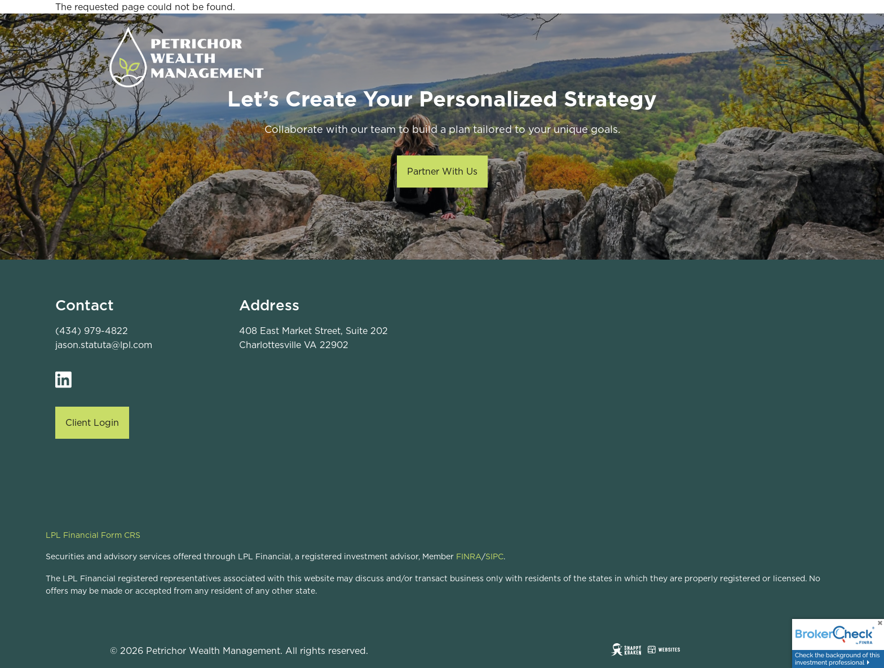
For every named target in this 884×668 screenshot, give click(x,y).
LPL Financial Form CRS (93, 535)
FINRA (468, 556)
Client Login (92, 422)
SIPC (494, 556)
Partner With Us (442, 171)
